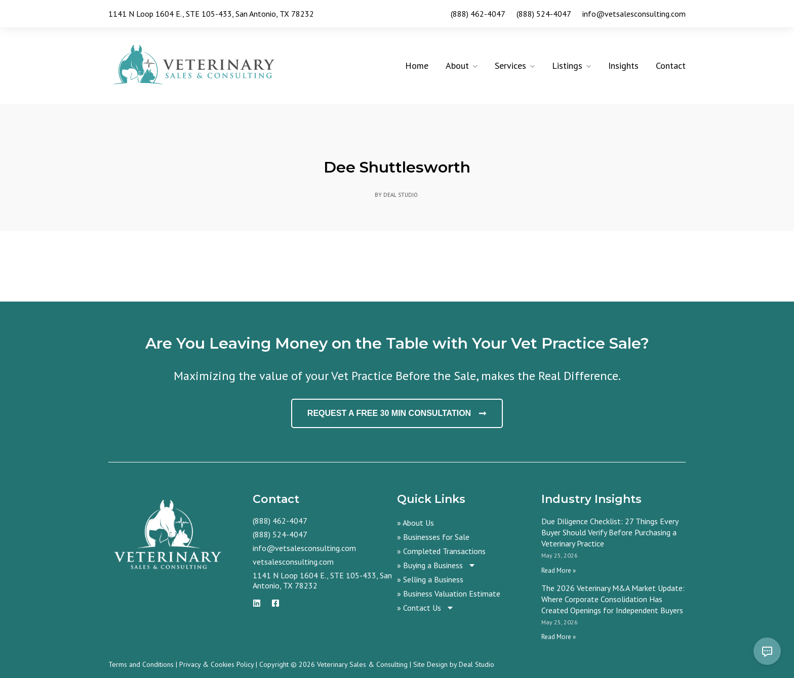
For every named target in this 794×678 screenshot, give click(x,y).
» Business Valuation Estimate (448, 593)
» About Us (415, 523)
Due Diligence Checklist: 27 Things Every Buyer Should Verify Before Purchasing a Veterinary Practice (609, 532)
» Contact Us (425, 608)
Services (510, 65)
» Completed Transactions (441, 551)
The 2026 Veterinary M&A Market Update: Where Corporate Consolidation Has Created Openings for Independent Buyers (613, 599)
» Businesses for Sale (433, 537)
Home (416, 65)
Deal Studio (476, 664)
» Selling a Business (430, 579)
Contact (671, 65)
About (457, 65)
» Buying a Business (436, 565)
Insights (623, 65)
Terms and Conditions (141, 664)
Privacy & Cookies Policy (216, 664)
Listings (567, 65)
